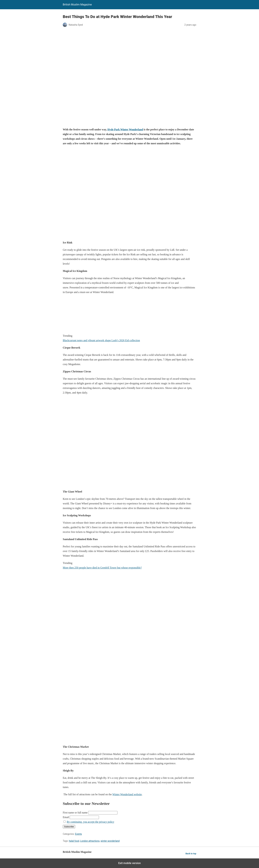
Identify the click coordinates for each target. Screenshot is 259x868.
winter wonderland (110, 841)
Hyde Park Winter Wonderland (125, 129)
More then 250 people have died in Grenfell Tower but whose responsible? (102, 567)
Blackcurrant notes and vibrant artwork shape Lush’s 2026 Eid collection (101, 340)
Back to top (190, 853)
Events (78, 834)
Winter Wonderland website (127, 794)
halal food (74, 841)
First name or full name (75, 812)
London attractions (89, 841)
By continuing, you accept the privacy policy (90, 821)
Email (66, 817)
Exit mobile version (129, 863)
